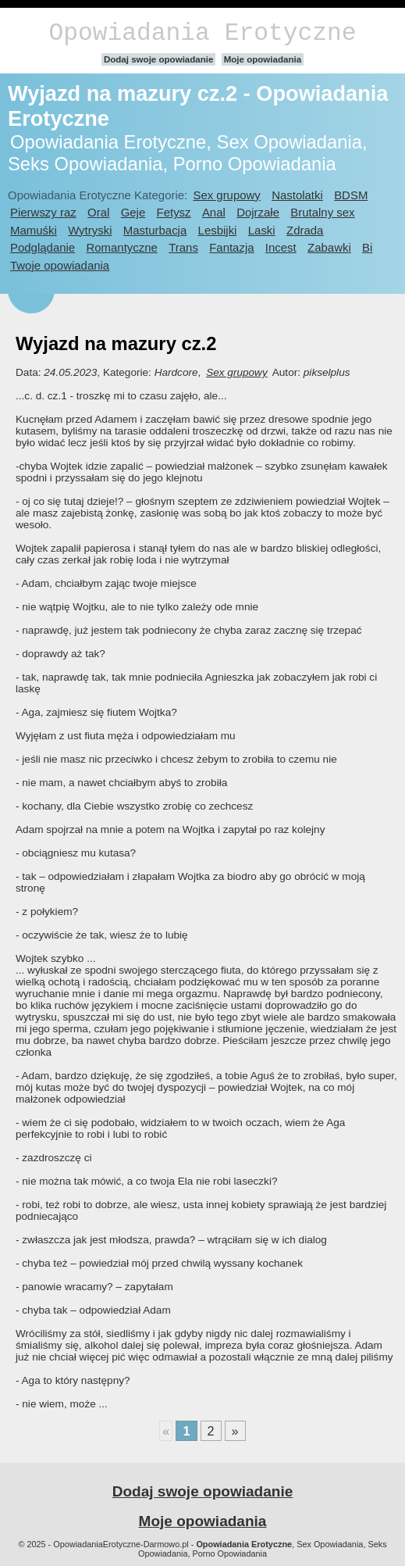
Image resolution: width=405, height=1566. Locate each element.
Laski (261, 230)
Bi (367, 247)
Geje (133, 212)
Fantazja (231, 247)
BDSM (351, 195)
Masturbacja (155, 230)
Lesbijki (217, 230)
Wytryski (90, 230)
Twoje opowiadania (59, 265)
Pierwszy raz (43, 212)
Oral (98, 212)
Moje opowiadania (262, 59)
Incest (281, 247)
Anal (214, 212)
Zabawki (329, 247)
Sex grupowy (226, 195)
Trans (183, 247)
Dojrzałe (257, 212)
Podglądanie (42, 247)
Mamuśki (33, 230)
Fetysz (174, 212)
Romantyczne (121, 247)
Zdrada (304, 230)
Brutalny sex (322, 212)
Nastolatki (297, 195)
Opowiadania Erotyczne (202, 33)
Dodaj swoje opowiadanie (159, 59)
